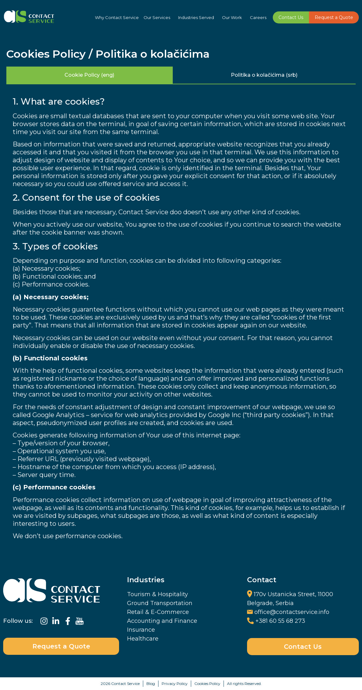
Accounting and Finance (162, 620)
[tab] (89, 75)
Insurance (141, 629)
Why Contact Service (117, 17)
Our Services (158, 17)
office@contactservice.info (291, 612)
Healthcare (142, 638)
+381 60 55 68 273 (280, 620)
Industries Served (197, 17)
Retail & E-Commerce (158, 612)
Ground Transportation (159, 603)
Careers (258, 17)
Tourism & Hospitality (157, 594)
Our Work (233, 17)
